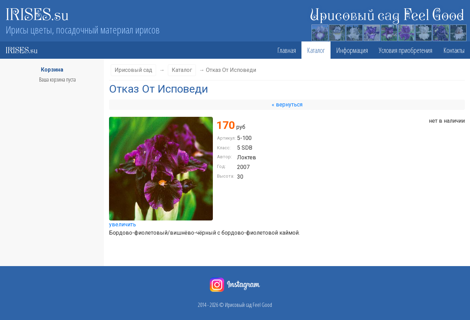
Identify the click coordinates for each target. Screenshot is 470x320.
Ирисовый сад (133, 70)
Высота (48, 149)
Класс (49, 135)
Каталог (316, 50)
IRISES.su (37, 14)
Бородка (49, 233)
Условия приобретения (405, 50)
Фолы (49, 219)
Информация (352, 50)
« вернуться (287, 104)
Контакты (453, 50)
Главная (286, 50)
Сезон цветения (49, 163)
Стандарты (49, 205)
